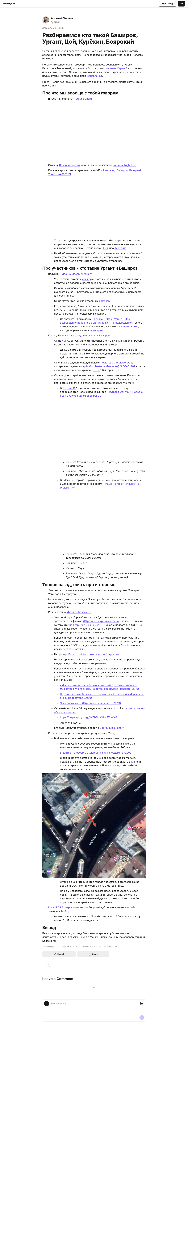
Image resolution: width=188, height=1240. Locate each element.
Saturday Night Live (124, 164)
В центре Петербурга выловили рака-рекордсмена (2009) (96, 752)
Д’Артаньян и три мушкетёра (101, 620)
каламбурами (129, 326)
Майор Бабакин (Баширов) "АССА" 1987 (110, 366)
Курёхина (120, 247)
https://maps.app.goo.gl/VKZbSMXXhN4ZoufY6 (88, 717)
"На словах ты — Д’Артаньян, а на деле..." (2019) (90, 702)
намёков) (105, 300)
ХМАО (65, 340)
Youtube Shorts (83, 98)
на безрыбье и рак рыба (84, 624)
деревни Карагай (117, 68)
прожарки (96, 330)
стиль (85, 278)
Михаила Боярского (79, 611)
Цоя (105, 247)
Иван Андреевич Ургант (77, 273)
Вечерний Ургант (69, 164)
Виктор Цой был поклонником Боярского (93, 653)
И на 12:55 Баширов (60, 907)
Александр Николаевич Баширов (89, 335)
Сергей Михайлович (112, 727)
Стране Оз (69, 387)
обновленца (94, 75)
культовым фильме (114, 362)
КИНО (96, 369)
